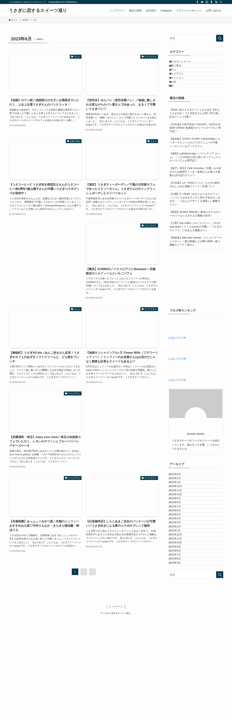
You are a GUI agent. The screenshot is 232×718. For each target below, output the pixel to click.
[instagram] (206, 2)
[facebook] (197, 2)
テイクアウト (180, 85)
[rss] (216, 2)
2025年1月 (178, 515)
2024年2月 (178, 598)
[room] (211, 2)
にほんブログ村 (177, 362)
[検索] (221, 2)
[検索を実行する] (219, 38)
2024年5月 (178, 575)
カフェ (176, 78)
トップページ (116, 706)
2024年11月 (179, 530)
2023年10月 (179, 628)
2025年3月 (178, 508)
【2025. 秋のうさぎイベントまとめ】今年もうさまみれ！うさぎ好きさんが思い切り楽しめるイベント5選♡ (194, 138)
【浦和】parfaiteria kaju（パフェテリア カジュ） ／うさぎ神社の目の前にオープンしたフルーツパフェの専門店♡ (195, 182)
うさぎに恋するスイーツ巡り (38, 10)
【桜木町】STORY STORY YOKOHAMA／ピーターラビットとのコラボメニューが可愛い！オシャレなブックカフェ (194, 167)
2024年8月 (178, 553)
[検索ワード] (195, 38)
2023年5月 (178, 666)
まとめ (176, 101)
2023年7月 (178, 651)
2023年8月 (178, 643)
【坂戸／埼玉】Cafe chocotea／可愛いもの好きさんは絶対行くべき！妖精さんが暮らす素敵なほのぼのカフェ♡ (195, 196)
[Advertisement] (45, 249)
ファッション (180, 93)
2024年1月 (178, 605)
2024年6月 (178, 568)
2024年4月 (178, 583)
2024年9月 (178, 545)
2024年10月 (179, 538)
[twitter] (202, 2)
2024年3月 (178, 590)
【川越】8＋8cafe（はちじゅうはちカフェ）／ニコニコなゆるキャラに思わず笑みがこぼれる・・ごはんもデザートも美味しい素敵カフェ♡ (194, 224)
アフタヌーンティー (184, 63)
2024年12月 (179, 523)
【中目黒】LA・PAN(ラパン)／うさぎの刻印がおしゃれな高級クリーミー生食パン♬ (194, 209)
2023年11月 (179, 621)
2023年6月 (178, 658)
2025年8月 (178, 500)
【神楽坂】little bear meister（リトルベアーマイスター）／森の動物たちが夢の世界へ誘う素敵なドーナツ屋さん (195, 266)
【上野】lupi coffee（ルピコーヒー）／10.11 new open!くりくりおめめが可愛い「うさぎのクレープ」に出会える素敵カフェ (195, 251)
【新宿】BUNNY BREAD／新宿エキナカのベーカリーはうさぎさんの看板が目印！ (195, 238)
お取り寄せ (179, 70)
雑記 (175, 108)
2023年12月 (179, 613)
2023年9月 (178, 636)
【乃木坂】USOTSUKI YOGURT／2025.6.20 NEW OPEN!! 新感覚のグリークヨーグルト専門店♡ (195, 152)
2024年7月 (178, 560)
